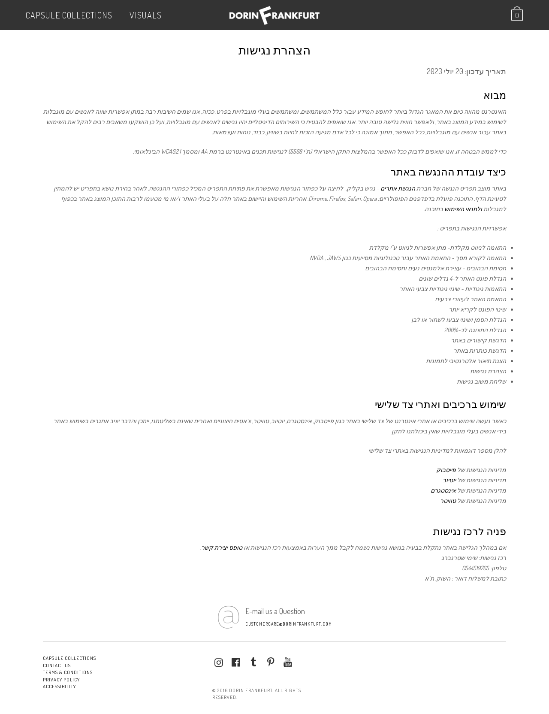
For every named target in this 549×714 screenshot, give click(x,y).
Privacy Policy (61, 680)
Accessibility (59, 687)
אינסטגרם (443, 490)
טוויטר (448, 500)
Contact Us (57, 666)
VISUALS (146, 15)
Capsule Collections (69, 15)
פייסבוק (446, 469)
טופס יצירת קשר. (221, 547)
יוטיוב (449, 480)
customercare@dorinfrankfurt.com (288, 623)
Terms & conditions (68, 672)
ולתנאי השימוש (463, 208)
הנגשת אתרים (397, 188)
